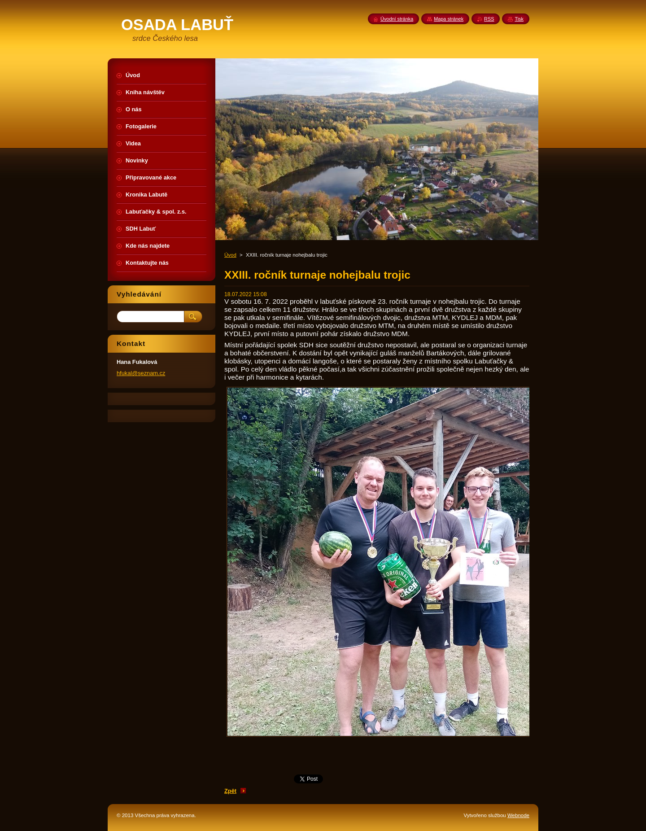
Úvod (230, 255)
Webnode (518, 815)
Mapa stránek (448, 19)
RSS (489, 19)
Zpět (230, 790)
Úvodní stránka (396, 19)
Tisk (519, 19)
